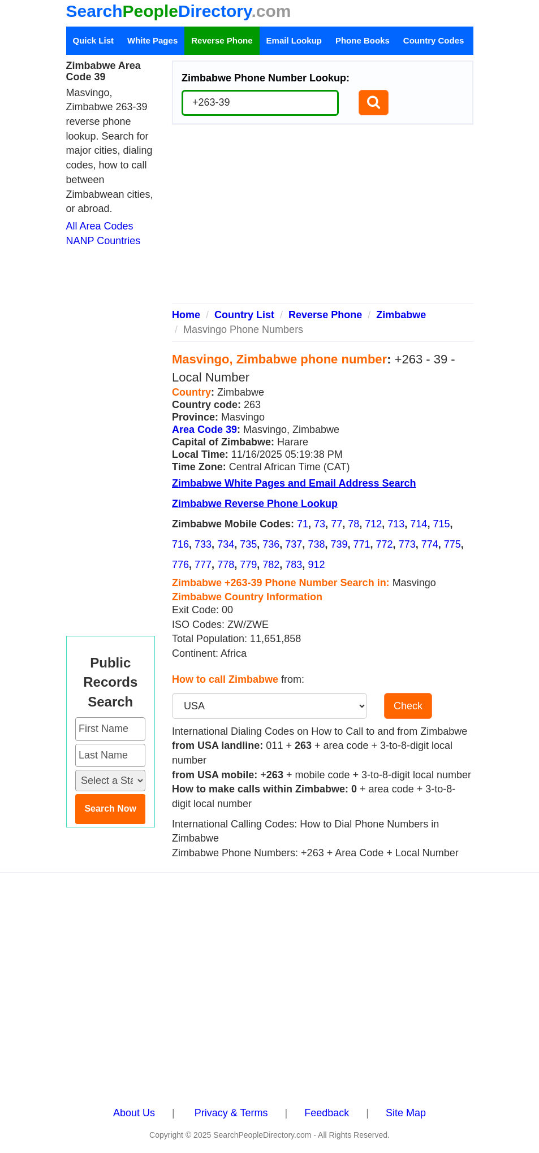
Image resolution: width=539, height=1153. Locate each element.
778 (225, 564)
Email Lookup (294, 40)
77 (336, 524)
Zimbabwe (401, 314)
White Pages (152, 40)
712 (373, 524)
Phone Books (362, 40)
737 (293, 544)
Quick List (93, 40)
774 (429, 544)
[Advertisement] (322, 218)
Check (408, 706)
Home (186, 314)
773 (407, 544)
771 (361, 544)
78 (353, 524)
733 (203, 544)
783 (293, 564)
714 (418, 524)
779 (248, 564)
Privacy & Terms (231, 1113)
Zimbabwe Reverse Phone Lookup (255, 503)
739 (338, 544)
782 (270, 564)
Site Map (406, 1113)
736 (270, 544)
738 (316, 544)
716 (180, 544)
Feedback (326, 1113)
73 (319, 524)
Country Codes (433, 40)
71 (302, 524)
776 (180, 564)
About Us (134, 1113)
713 (395, 524)
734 (225, 544)
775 (452, 544)
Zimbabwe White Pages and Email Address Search (294, 483)
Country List (244, 314)
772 (384, 544)
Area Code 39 (204, 429)
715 (441, 524)
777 (203, 564)
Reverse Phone (221, 40)
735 (248, 544)
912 (316, 564)
